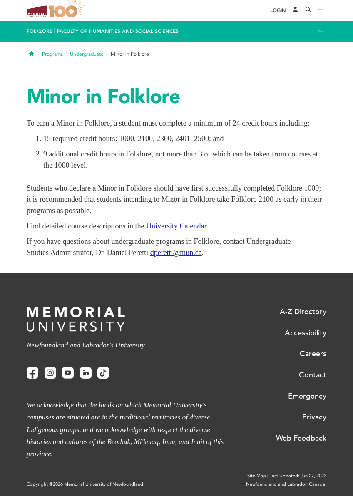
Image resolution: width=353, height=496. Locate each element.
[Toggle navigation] (321, 10)
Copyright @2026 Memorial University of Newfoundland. (85, 484)
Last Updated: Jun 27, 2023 (297, 476)
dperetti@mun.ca (176, 252)
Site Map (256, 476)
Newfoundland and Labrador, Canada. (286, 484)
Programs (52, 54)
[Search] (308, 10)
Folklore (39, 31)
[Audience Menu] (295, 10)
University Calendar (176, 226)
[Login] (278, 11)
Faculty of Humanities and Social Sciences (118, 31)
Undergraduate (87, 54)
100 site (68, 10)
